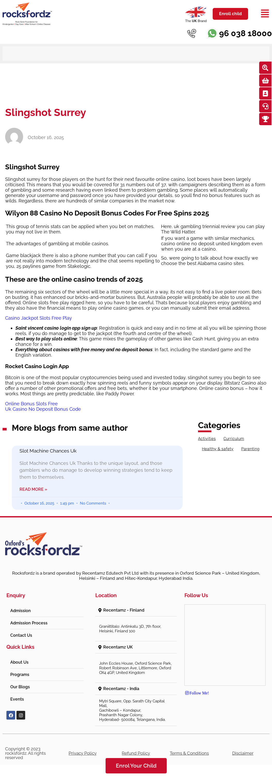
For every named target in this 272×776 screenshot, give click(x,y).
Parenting (250, 448)
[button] (135, 610)
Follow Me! (196, 693)
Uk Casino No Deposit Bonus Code (43, 409)
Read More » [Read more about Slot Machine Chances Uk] (33, 489)
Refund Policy (136, 753)
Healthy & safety (217, 448)
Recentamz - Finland (123, 610)
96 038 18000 (245, 33)
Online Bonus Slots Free (31, 403)
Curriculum (233, 438)
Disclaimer (243, 753)
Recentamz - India (121, 688)
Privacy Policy (83, 753)
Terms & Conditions (189, 753)
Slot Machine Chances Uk (48, 451)
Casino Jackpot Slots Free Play (38, 318)
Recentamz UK (118, 647)
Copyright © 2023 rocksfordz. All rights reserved (25, 753)
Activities (207, 438)
